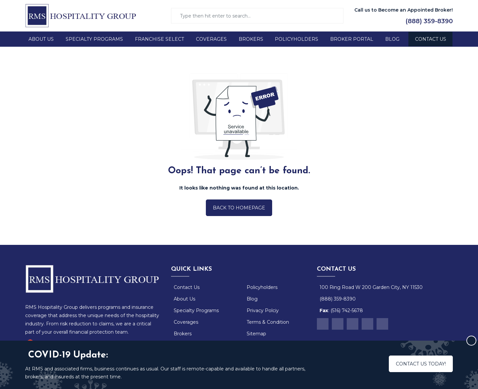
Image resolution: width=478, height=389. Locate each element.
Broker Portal (351, 39)
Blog (392, 39)
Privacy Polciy (263, 310)
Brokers (251, 39)
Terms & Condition (268, 322)
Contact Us (430, 39)
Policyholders (296, 39)
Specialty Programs (94, 39)
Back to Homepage (239, 208)
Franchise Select (159, 39)
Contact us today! (421, 364)
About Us (41, 39)
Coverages (211, 39)
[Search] (259, 15)
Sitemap (256, 334)
